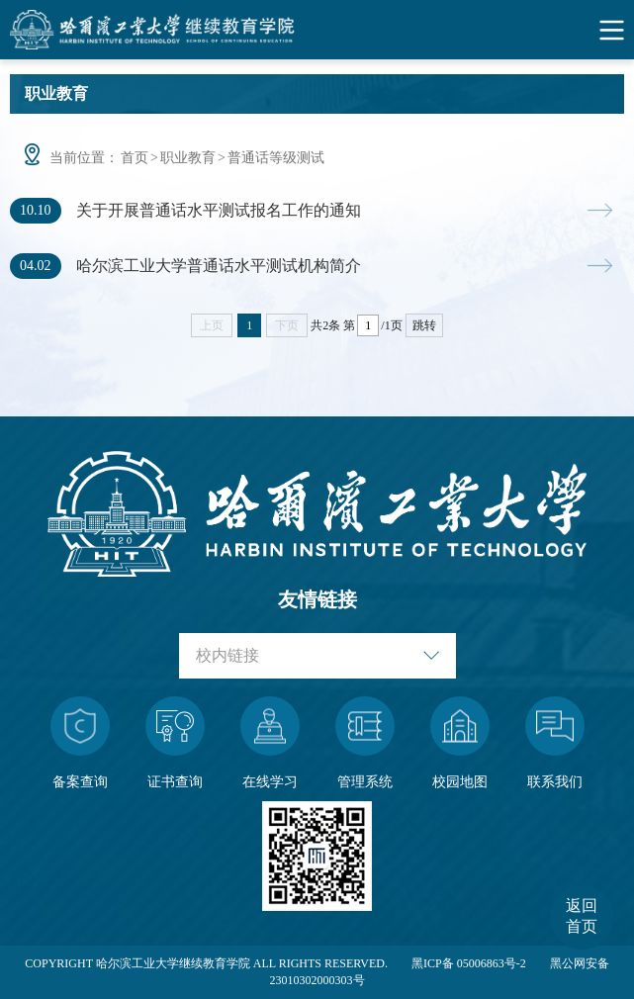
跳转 (424, 325)
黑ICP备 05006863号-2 (468, 963)
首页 (134, 157)
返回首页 (581, 916)
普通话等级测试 (275, 157)
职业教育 (188, 157)
